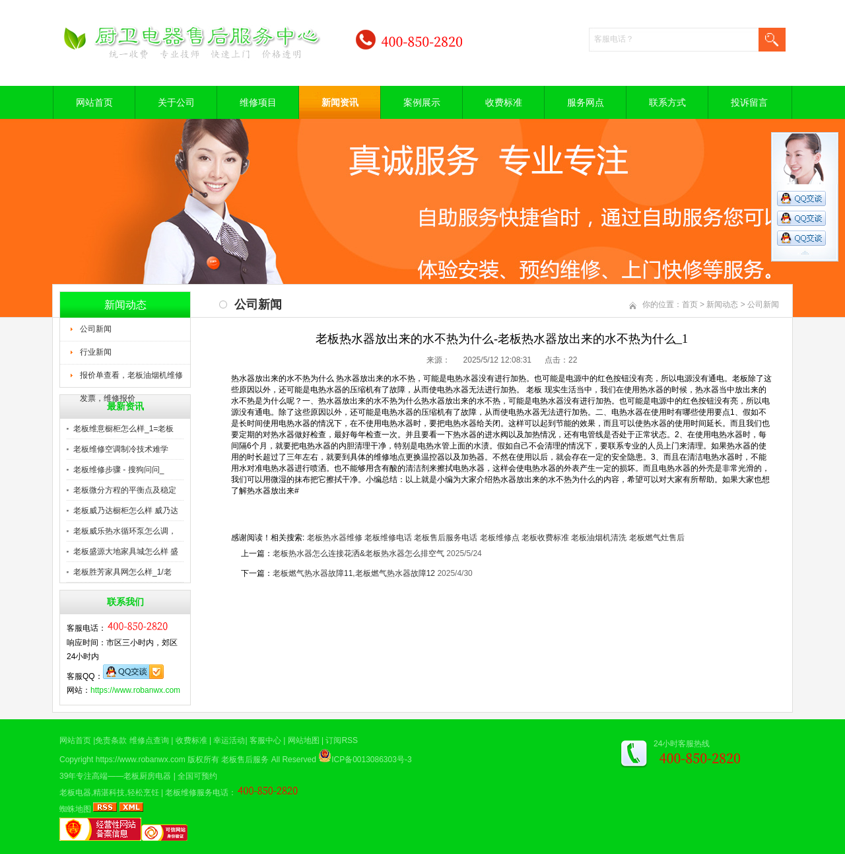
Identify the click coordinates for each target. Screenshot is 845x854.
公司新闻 (96, 329)
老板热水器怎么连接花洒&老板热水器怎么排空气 (358, 553)
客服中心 (265, 740)
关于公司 (176, 102)
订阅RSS (341, 740)
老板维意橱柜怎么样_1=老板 (123, 428)
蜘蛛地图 (75, 809)
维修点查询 (149, 740)
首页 (690, 304)
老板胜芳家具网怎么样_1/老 (122, 572)
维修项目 (258, 102)
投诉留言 (749, 102)
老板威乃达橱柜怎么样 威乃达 (125, 510)
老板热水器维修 (334, 537)
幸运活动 (229, 740)
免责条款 (111, 740)
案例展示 (421, 102)
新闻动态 (722, 304)
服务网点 (585, 102)
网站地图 (304, 740)
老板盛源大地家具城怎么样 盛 (125, 551)
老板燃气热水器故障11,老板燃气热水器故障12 (354, 573)
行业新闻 (96, 352)
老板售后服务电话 (445, 537)
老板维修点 (500, 537)
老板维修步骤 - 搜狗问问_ (118, 469)
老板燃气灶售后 (657, 537)
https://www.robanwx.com (135, 690)
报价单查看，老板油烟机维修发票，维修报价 (131, 379)
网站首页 (94, 102)
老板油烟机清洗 (598, 537)
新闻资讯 (339, 102)
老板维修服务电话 (196, 792)
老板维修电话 (388, 537)
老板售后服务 (245, 759)
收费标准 (503, 102)
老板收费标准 (545, 537)
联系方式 (667, 102)
